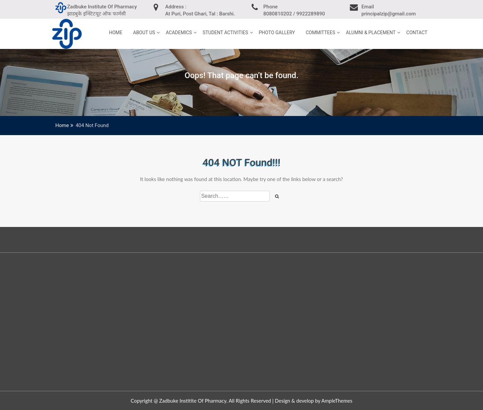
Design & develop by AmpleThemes (313, 401)
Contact (416, 32)
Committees (320, 32)
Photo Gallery (277, 32)
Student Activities (225, 32)
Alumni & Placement (370, 32)
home (115, 32)
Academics (179, 32)
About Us (144, 32)
